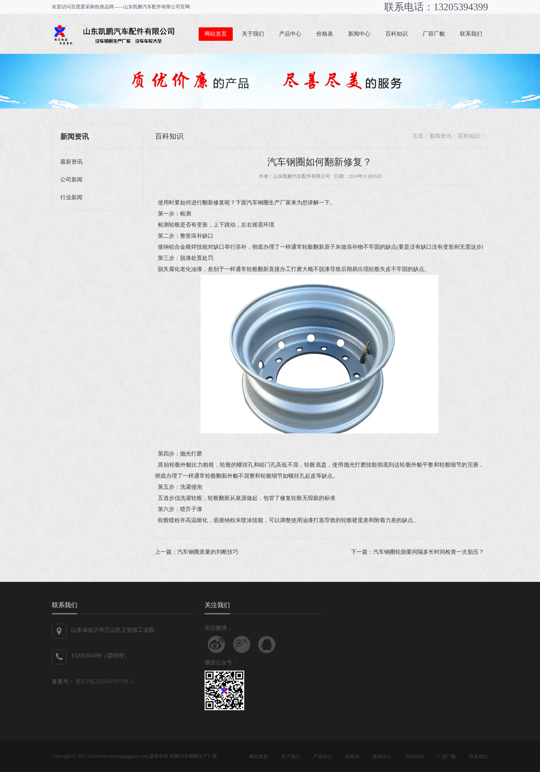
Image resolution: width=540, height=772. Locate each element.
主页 (417, 136)
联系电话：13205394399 (436, 7)
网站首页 (216, 34)
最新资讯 (71, 162)
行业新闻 (71, 197)
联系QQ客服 (267, 644)
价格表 (324, 34)
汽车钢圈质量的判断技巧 (207, 552)
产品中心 (290, 34)
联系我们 (471, 34)
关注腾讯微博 (242, 644)
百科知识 (396, 34)
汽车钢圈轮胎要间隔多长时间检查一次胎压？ (428, 552)
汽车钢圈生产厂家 (198, 756)
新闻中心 (359, 34)
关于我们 (253, 34)
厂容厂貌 (434, 34)
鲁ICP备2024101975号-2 (103, 681)
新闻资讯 (440, 136)
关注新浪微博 (216, 644)
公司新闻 (71, 180)
